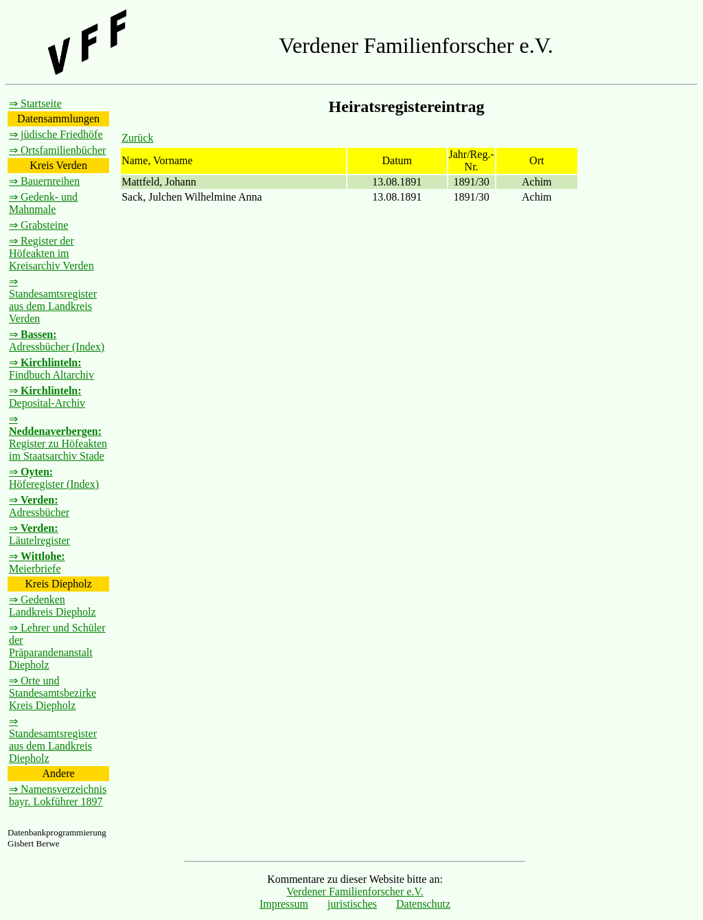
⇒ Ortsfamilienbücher (57, 150)
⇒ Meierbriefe (37, 562)
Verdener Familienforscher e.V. (355, 891)
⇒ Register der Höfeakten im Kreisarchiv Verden (51, 253)
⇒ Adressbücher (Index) (56, 340)
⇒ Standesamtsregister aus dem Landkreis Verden (53, 300)
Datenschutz (423, 904)
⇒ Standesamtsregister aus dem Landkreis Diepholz (53, 739)
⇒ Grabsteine (38, 225)
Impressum (284, 904)
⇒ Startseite (35, 103)
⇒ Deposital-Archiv (47, 397)
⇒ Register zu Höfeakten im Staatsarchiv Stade (58, 437)
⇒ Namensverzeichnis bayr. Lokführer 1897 (57, 795)
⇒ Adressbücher (39, 506)
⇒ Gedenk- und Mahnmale (43, 203)
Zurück (137, 138)
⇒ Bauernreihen (44, 181)
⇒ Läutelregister (39, 534)
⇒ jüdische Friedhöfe (56, 134)
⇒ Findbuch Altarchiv (51, 369)
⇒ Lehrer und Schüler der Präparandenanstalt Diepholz (57, 646)
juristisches (352, 904)
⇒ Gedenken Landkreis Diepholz (52, 606)
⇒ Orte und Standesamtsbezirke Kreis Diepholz (52, 693)
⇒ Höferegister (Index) (54, 478)
